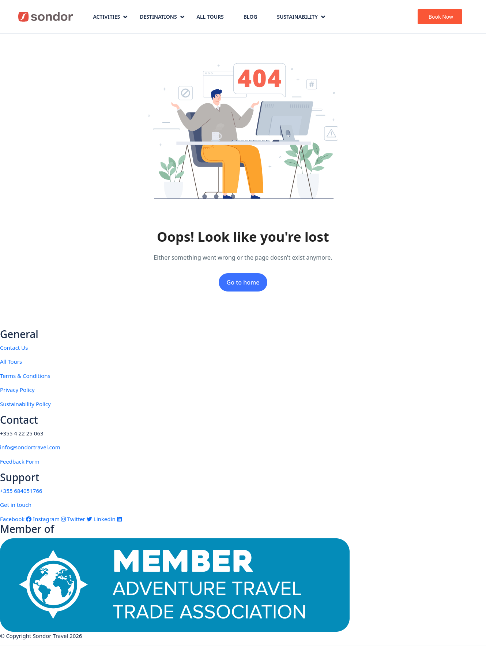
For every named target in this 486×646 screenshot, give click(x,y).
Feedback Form (19, 461)
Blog (250, 16)
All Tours (210, 16)
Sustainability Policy (25, 404)
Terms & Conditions (25, 375)
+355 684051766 (21, 490)
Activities (110, 16)
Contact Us (14, 347)
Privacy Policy (17, 389)
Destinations (162, 16)
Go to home (243, 282)
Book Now (441, 16)
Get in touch (15, 504)
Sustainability (301, 16)
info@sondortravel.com (30, 447)
